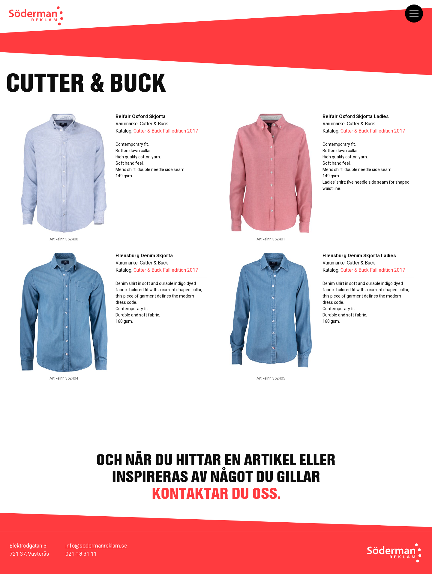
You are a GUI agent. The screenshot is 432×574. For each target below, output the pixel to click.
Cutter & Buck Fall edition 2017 (166, 131)
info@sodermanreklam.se (96, 545)
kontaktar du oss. (216, 493)
